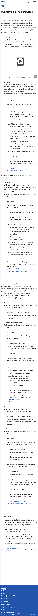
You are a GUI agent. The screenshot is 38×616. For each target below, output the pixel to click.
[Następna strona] (30, 549)
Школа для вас (5, 604)
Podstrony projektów (7, 609)
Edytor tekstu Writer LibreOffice (17, 271)
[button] (25, 2)
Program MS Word (12, 168)
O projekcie (4, 601)
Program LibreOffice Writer (15, 170)
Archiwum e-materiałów (8, 607)
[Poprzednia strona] (12, 550)
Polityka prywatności (7, 598)
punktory (4, 291)
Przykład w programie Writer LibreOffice (19, 503)
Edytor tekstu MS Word (14, 269)
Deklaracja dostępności (8, 596)
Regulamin (4, 593)
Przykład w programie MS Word (16, 501)
